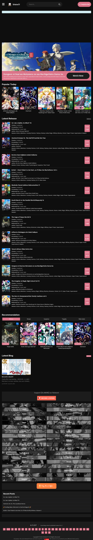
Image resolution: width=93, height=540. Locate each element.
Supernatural (78, 133)
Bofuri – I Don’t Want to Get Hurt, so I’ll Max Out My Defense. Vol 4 (34, 170)
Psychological (33, 165)
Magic (51, 133)
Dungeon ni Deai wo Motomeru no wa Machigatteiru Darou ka (33, 74)
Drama (18, 165)
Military (55, 133)
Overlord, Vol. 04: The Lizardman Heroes (14, 503)
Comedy (28, 133)
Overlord (18, 146)
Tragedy (64, 319)
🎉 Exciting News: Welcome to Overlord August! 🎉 (17, 507)
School (64, 133)
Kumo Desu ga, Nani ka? (22, 131)
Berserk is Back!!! (7, 377)
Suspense (40, 165)
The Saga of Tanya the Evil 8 (21, 217)
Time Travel (46, 165)
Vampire (84, 133)
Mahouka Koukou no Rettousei (24, 289)
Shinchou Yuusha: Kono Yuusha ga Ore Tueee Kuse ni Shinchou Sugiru (34, 304)
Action (18, 133)
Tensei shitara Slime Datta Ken (22, 249)
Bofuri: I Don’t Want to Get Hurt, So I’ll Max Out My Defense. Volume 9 (22, 510)
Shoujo (29, 319)
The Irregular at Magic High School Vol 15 (25, 281)
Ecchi (37, 148)
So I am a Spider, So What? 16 (21, 123)
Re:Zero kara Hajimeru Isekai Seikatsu (24, 155)
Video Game (43, 180)
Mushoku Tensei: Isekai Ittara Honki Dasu (27, 193)
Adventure (23, 133)
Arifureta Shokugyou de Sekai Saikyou (25, 232)
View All (89, 118)
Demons (33, 133)
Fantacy (38, 133)
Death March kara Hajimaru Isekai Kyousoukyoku (29, 208)
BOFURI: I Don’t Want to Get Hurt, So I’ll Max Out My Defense (32, 178)
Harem (56, 210)
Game (50, 148)
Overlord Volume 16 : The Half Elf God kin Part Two (29, 138)
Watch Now (78, 76)
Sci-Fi (37, 180)
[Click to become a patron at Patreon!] (46, 401)
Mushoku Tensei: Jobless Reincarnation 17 (26, 185)
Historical (33, 227)
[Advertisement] (46, 28)
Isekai (47, 133)
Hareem (55, 148)
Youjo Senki (19, 225)
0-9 (8, 529)
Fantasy (43, 133)
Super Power (70, 133)
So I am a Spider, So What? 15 (11, 500)
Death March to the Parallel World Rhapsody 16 (28, 200)
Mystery (60, 133)
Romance (68, 276)
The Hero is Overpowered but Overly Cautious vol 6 (29, 296)
